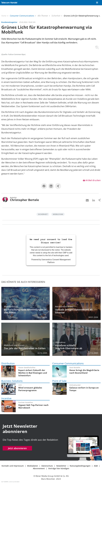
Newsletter (61, 537)
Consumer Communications (22, 15)
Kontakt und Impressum (13, 537)
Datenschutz (47, 537)
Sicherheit (56, 15)
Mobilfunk (58, 286)
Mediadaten (32, 537)
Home (4, 15)
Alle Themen (43, 15)
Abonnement (39, 540)
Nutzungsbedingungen (80, 537)
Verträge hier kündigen (58, 540)
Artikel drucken (92, 252)
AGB (96, 537)
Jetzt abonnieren (17, 520)
